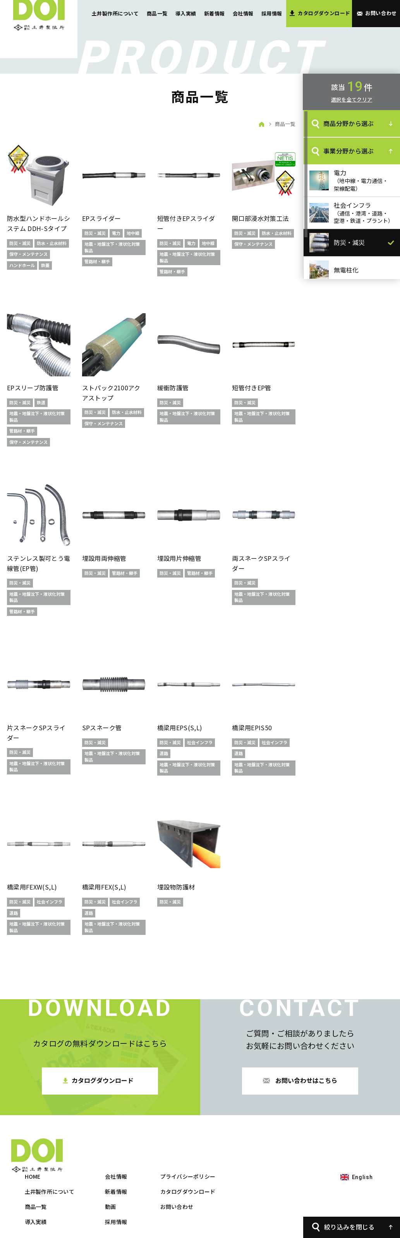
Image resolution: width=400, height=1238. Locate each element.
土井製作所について (115, 13)
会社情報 (243, 13)
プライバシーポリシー (274, 1142)
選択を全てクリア (351, 99)
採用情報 (271, 13)
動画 (197, 1172)
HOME (119, 1142)
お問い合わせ (263, 1172)
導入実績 (185, 13)
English (362, 1143)
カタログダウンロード (274, 1157)
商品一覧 (157, 13)
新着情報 (214, 13)
